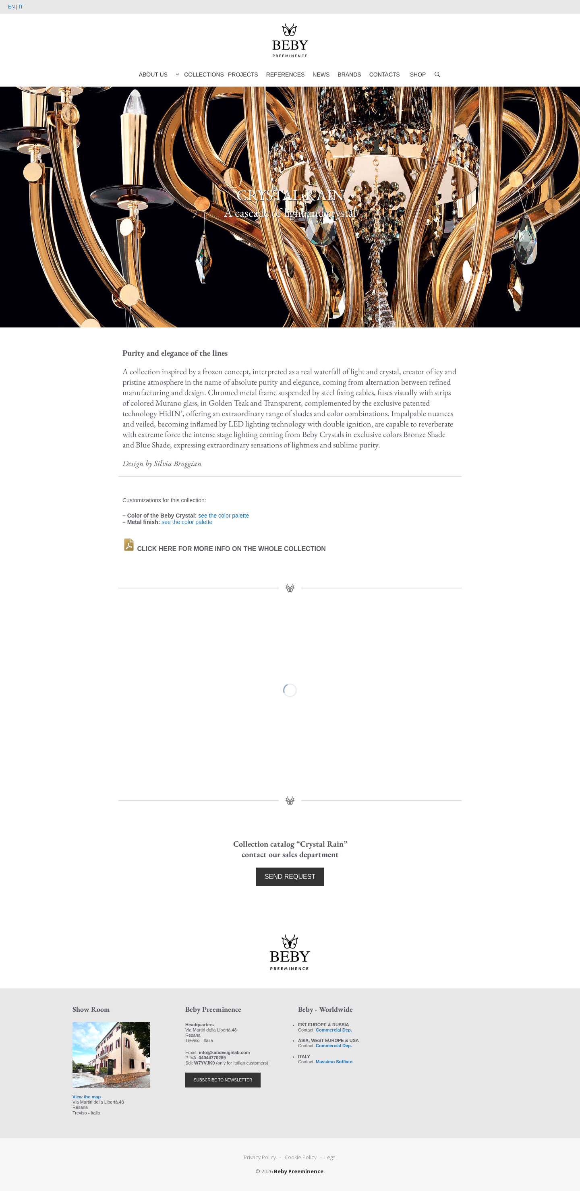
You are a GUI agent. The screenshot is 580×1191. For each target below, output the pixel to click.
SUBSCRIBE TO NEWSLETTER (223, 1080)
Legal (330, 1157)
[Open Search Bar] (437, 74)
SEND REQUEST (290, 876)
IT (21, 7)
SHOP (418, 74)
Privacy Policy (261, 1157)
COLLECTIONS (198, 74)
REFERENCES (285, 74)
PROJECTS (243, 74)
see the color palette (223, 515)
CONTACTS (384, 74)
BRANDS (349, 74)
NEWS (321, 74)
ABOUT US (153, 74)
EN (11, 7)
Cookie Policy (301, 1157)
